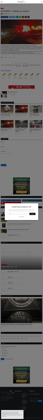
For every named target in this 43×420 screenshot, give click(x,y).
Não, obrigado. (21, 216)
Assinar (32, 213)
